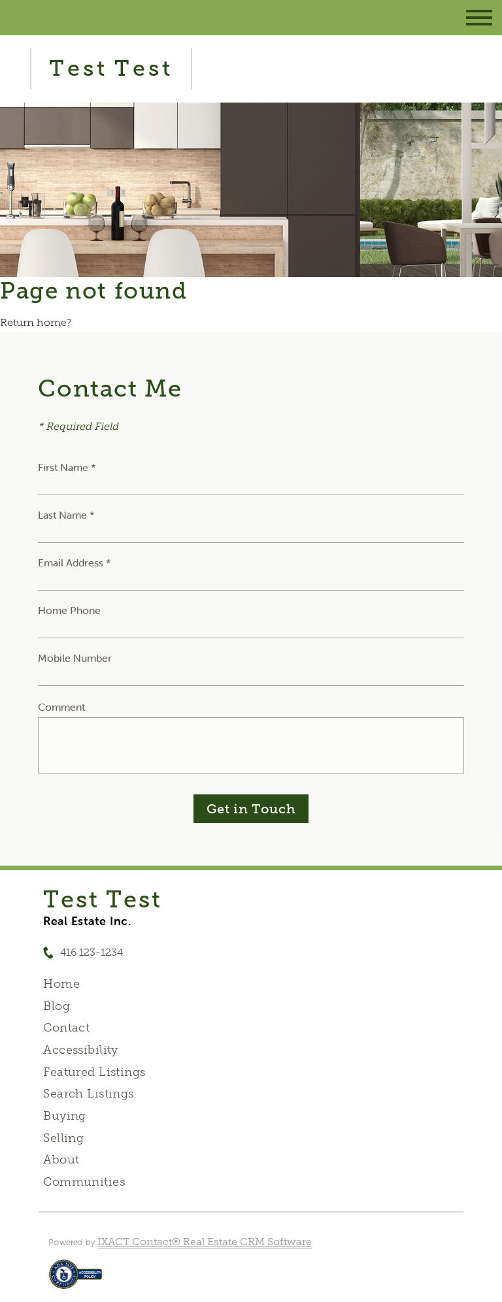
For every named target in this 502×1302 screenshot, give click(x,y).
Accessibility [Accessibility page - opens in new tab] (80, 1050)
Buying (64, 1116)
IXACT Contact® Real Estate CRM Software (204, 1241)
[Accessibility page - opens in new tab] (75, 1281)
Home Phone (69, 610)
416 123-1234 (91, 952)
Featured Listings (94, 1072)
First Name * (67, 467)
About (61, 1159)
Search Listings (88, 1093)
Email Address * (74, 562)
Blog (56, 1006)
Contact (66, 1027)
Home (61, 984)
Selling (63, 1138)
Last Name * (66, 514)
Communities (84, 1182)
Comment (61, 706)
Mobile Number (75, 657)
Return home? (35, 322)
